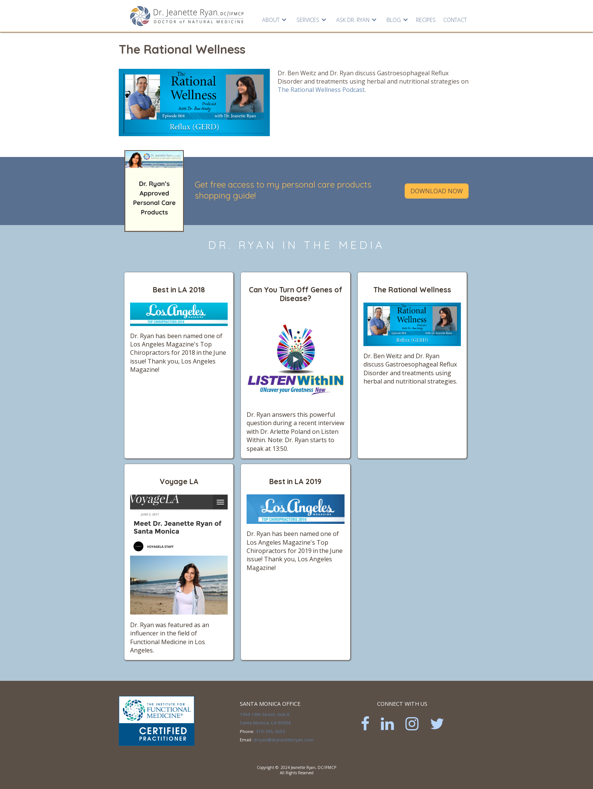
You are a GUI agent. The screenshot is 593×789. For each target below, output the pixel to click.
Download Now (436, 191)
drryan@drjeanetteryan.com (283, 739)
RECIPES (426, 19)
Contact (455, 19)
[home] (187, 15)
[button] (273, 18)
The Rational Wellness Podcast (321, 89)
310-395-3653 (270, 731)
